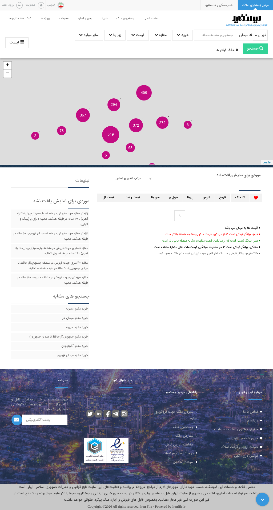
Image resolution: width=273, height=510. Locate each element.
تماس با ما (250, 412)
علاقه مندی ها (20, 18)
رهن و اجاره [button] (85, 18)
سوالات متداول (183, 462)
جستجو (255, 49)
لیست (17, 42)
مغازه (160, 35)
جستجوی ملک (183, 427)
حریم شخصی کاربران (243, 438)
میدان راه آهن (243, 35)
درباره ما (252, 421)
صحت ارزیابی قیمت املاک (239, 447)
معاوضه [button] (64, 18)
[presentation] (219, 5)
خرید (182, 35)
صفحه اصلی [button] (151, 18)
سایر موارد (89, 35)
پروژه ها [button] (45, 18)
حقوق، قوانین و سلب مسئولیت (236, 429)
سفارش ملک (184, 436)
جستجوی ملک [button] (125, 18)
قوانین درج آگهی (246, 456)
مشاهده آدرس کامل (179, 445)
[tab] (255, 5)
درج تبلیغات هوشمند (179, 453)
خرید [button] (104, 18)
